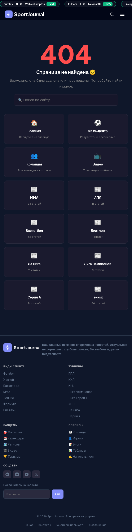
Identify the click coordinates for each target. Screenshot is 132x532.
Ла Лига (74, 410)
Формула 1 (10, 404)
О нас (30, 525)
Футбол (8, 373)
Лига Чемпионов (80, 392)
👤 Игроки (76, 438)
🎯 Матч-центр (14, 432)
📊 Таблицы (77, 450)
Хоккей (8, 379)
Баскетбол (11, 385)
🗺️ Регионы (11, 444)
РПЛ (72, 373)
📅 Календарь (13, 438)
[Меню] (122, 14)
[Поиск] (112, 14)
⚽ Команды (77, 432)
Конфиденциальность (70, 525)
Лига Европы (78, 398)
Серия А (74, 416)
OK (57, 494)
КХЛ (72, 379)
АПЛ (72, 404)
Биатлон (9, 410)
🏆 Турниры (12, 456)
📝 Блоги (75, 444)
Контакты (45, 525)
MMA (6, 392)
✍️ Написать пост (81, 456)
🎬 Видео (10, 450)
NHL (71, 385)
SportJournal (24, 14)
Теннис (8, 398)
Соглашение (97, 525)
